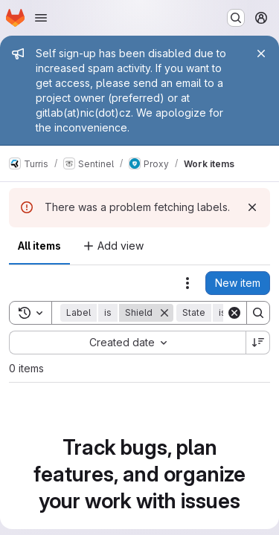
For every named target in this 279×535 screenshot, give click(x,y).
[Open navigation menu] (41, 18)
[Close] (261, 53)
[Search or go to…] (236, 18)
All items (39, 245)
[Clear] (234, 313)
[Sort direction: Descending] (258, 342)
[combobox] (127, 342)
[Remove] (164, 313)
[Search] (258, 313)
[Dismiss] (252, 207)
